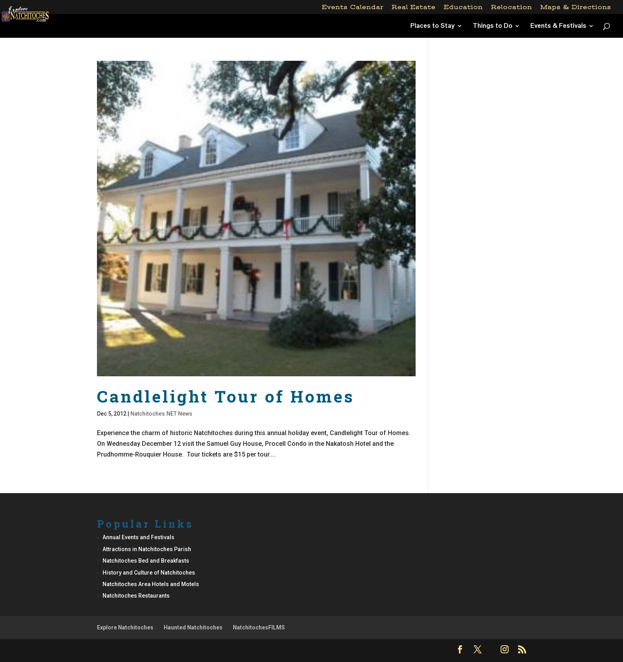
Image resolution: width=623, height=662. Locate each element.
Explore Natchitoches (125, 627)
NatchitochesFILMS (259, 627)
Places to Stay (432, 26)
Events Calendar (352, 7)
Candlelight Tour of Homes (225, 396)
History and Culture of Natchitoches (149, 572)
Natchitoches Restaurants (136, 595)
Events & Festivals (558, 26)
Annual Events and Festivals (138, 537)
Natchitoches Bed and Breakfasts (146, 560)
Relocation (511, 7)
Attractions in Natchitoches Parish (147, 549)
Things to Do (493, 26)
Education (463, 7)
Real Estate (413, 7)
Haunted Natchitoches (193, 627)
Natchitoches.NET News (161, 413)
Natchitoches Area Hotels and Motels (151, 584)
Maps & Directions (575, 7)
